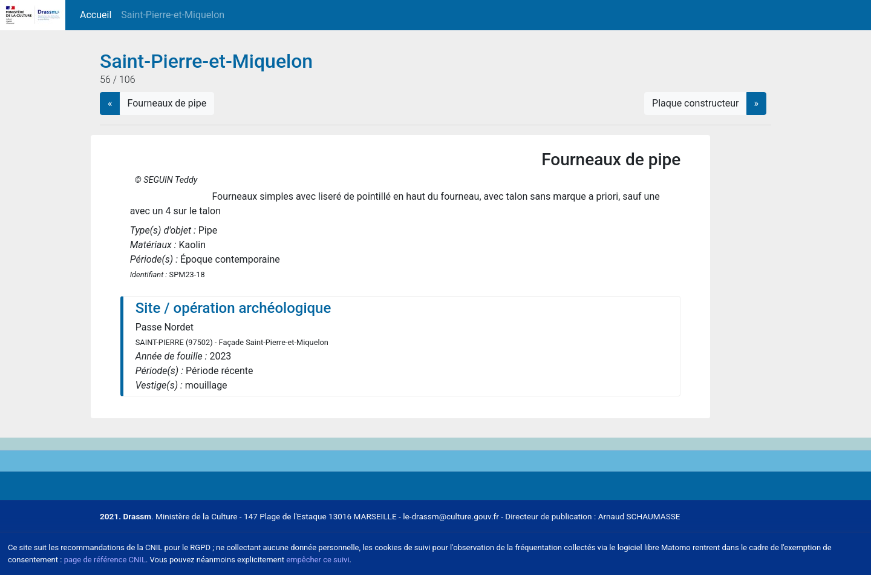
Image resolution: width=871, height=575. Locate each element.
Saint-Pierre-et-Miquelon (172, 15)
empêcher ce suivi (317, 559)
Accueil (98, 14)
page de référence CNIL (105, 559)
